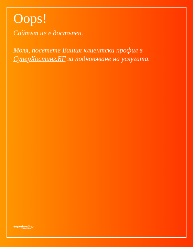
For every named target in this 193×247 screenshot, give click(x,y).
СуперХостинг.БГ (39, 58)
